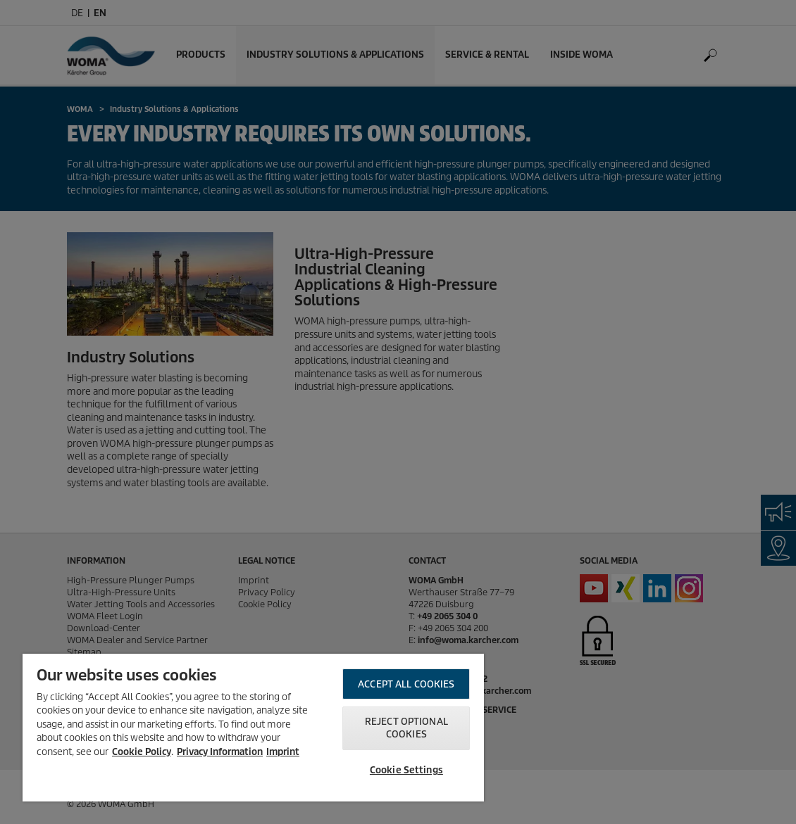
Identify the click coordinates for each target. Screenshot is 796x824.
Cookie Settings (406, 770)
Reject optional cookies (406, 728)
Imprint (282, 752)
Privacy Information (220, 752)
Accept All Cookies (406, 684)
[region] (253, 727)
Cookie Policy (141, 752)
